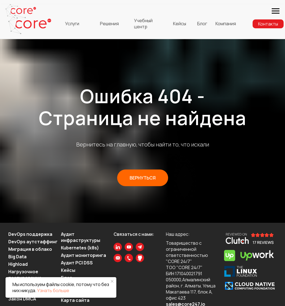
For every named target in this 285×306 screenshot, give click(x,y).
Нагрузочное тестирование (25, 275)
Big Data (17, 257)
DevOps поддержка (30, 234)
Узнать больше (53, 290)
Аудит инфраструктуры (80, 237)
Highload (18, 264)
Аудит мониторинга (83, 255)
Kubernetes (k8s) (80, 248)
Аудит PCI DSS (77, 263)
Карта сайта (75, 300)
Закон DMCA (22, 299)
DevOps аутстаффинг (33, 242)
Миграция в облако (30, 249)
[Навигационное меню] (275, 11)
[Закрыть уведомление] (112, 281)
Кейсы (68, 270)
